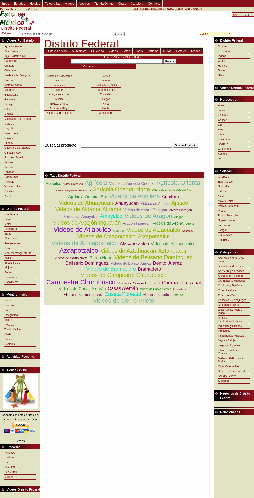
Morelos (9, 123)
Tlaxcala (9, 181)
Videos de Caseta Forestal (83, 295)
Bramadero (149, 269)
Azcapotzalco (78, 250)
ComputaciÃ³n (226, 295)
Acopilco (53, 183)
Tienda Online (103, 3)
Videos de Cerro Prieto (123, 300)
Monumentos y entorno (17, 253)
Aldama (111, 209)
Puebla (8, 143)
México (8, 114)
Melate (222, 196)
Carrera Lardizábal (181, 282)
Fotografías (52, 3)
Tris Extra (223, 239)
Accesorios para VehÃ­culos (231, 260)
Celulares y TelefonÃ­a (231, 285)
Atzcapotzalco (134, 243)
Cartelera (137, 3)
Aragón (178, 217)
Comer (8, 272)
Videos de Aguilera (134, 196)
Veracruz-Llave (13, 186)
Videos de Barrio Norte (71, 258)
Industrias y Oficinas (230, 326)
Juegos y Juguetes (229, 345)
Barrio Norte (101, 257)
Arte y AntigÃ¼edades (231, 271)
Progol (222, 210)
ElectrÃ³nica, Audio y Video (230, 311)
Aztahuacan (173, 251)
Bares (7, 233)
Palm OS (9, 467)
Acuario (222, 153)
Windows (9, 452)
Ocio (7, 248)
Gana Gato (224, 186)
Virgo (221, 129)
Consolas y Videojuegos (232, 300)
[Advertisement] (124, 150)
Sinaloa (8, 162)
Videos (69, 3)
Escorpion (224, 139)
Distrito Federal (13, 85)
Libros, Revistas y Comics (228, 352)
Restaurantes (12, 243)
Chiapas (9, 65)
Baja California (13, 51)
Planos (222, 70)
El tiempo (97, 51)
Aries (221, 105)
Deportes (106, 80)
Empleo (8, 219)
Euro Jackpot (225, 181)
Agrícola (96, 182)
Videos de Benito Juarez (131, 263)
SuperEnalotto (226, 220)
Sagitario (223, 144)
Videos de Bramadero (111, 269)
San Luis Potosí (13, 157)
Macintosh (10, 457)
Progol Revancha (228, 215)
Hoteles (35, 3)
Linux (7, 462)
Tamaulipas (11, 176)
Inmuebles (224, 330)
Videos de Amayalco (81, 217)
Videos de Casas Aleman (155, 289)
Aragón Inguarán (137, 223)
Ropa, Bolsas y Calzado (232, 371)
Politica (106, 76)
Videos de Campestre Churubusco (123, 275)
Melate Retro (225, 201)
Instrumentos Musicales (232, 335)
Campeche (10, 60)
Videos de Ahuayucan (86, 203)
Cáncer (222, 119)
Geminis (223, 115)
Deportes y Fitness (229, 304)
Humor (59, 80)
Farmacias (10, 277)
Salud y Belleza (227, 376)
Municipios (79, 51)
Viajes (105, 103)
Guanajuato (11, 94)
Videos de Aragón (148, 215)
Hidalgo (8, 104)
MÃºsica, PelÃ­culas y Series (230, 360)
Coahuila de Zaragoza (17, 75)
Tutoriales (106, 94)
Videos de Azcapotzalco (173, 243)
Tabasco (9, 172)
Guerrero (9, 99)
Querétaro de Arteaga (17, 147)
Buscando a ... (12, 262)
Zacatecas (10, 196)
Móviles (8, 476)
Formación (10, 228)
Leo (220, 124)
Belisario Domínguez (87, 263)
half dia (222, 191)
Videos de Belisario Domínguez (153, 257)
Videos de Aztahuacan (128, 251)
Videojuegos (106, 112)
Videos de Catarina (157, 295)
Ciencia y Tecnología (59, 112)
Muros (167, 51)
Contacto (154, 3)
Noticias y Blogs (59, 108)
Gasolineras (11, 282)
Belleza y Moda (59, 103)
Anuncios (59, 85)
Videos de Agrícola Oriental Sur (171, 190)
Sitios (221, 75)
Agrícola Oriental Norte (121, 189)
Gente (106, 108)
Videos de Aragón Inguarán (87, 222)
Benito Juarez (167, 263)
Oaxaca (8, 138)
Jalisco (8, 109)
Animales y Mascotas (59, 76)
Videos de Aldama (77, 209)
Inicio (5, 3)
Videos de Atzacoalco (153, 230)
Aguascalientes (13, 46)
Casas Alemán (123, 288)
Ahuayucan (127, 203)
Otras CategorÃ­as (228, 366)
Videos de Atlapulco (82, 229)
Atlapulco (119, 230)
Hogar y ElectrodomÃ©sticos (230, 319)
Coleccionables (227, 290)
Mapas (195, 51)
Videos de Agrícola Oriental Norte (73, 190)
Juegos (106, 99)
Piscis (221, 158)
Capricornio (224, 148)
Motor (7, 224)
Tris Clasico (225, 234)
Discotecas (10, 238)
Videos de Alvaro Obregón (145, 210)
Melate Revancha (228, 205)
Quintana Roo (12, 152)
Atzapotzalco (154, 236)
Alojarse (9, 267)
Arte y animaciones (59, 94)
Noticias (84, 3)
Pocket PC (10, 472)
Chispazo (223, 176)
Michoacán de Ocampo (17, 118)
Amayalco (111, 216)
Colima (8, 80)
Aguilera (170, 196)
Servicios (223, 380)
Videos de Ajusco (155, 203)
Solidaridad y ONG (106, 85)
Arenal (190, 223)
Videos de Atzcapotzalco (85, 243)
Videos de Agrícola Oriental (131, 183)
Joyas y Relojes (227, 340)
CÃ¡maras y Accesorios (231, 280)
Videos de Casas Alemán (82, 288)
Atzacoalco (188, 231)
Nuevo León (11, 133)
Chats (122, 3)
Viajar (7, 257)
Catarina (178, 295)
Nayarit (8, 128)
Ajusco (179, 203)
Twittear (6, 33)
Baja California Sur (15, 56)
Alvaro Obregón (180, 210)
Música (59, 99)
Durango (9, 89)
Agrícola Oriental (179, 182)
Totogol (222, 230)
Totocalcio (224, 225)
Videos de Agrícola (73, 184)
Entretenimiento (106, 89)
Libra (221, 134)
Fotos (126, 51)
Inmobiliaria (11, 214)
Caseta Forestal (122, 294)
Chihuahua (10, 70)
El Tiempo (224, 51)
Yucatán (9, 191)
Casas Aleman (180, 289)
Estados (19, 3)
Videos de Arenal (168, 223)
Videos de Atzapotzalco (106, 236)
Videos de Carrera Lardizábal (138, 283)
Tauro (221, 110)
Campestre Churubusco (80, 282)
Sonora (8, 167)
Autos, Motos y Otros (230, 275)
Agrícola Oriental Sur (87, 196)
